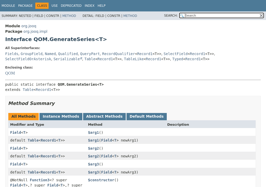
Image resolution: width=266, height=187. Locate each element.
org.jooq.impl (35, 31)
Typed (177, 59)
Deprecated (71, 6)
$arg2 (93, 148)
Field (15, 132)
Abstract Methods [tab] (104, 116)
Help (102, 6)
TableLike (134, 59)
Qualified (68, 54)
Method (69, 16)
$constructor (101, 180)
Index (90, 6)
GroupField (31, 54)
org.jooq (28, 26)
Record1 (144, 54)
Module (8, 6)
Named (50, 54)
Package (25, 6)
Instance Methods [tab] (61, 116)
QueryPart (90, 54)
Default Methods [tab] (147, 116)
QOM (10, 73)
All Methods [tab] (23, 116)
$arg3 (93, 164)
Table (89, 59)
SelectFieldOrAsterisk (28, 59)
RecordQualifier (118, 54)
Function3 (40, 180)
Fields (11, 54)
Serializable (67, 59)
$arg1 (93, 132)
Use (54, 6)
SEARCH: (171, 15)
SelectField (176, 54)
